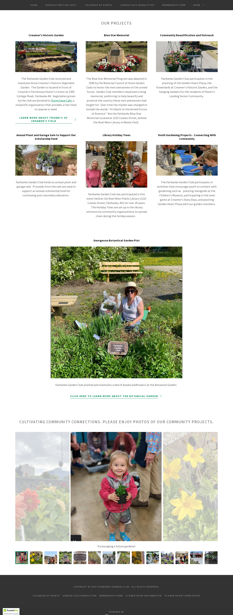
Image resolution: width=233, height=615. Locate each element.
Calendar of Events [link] (98, 5)
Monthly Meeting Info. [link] (61, 5)
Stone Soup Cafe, (62, 100)
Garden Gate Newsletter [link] (137, 5)
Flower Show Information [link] (144, 595)
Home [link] (34, 5)
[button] (198, 5)
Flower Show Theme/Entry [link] (182, 595)
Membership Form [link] (173, 5)
